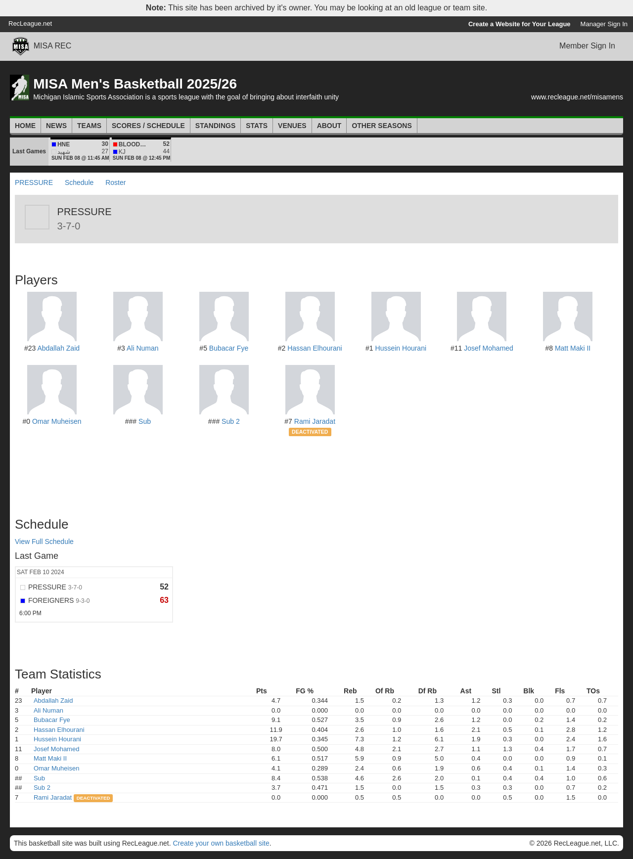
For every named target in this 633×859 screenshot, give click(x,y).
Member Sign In (587, 46)
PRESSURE (34, 182)
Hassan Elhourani (314, 348)
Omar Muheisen (57, 421)
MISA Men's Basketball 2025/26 (135, 83)
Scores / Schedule (148, 126)
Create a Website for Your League (519, 24)
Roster (115, 182)
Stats (257, 126)
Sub (144, 421)
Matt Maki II (572, 348)
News (56, 126)
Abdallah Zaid (58, 348)
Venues (292, 126)
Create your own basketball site (221, 843)
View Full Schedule (44, 541)
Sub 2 (231, 421)
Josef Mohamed (488, 348)
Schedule (79, 182)
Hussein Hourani (401, 348)
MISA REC (52, 46)
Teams (89, 126)
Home (25, 126)
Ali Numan (143, 348)
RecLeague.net (30, 23)
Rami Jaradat (314, 421)
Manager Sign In (604, 24)
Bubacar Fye (228, 348)
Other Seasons (381, 126)
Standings (215, 126)
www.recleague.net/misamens (577, 97)
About (329, 126)
